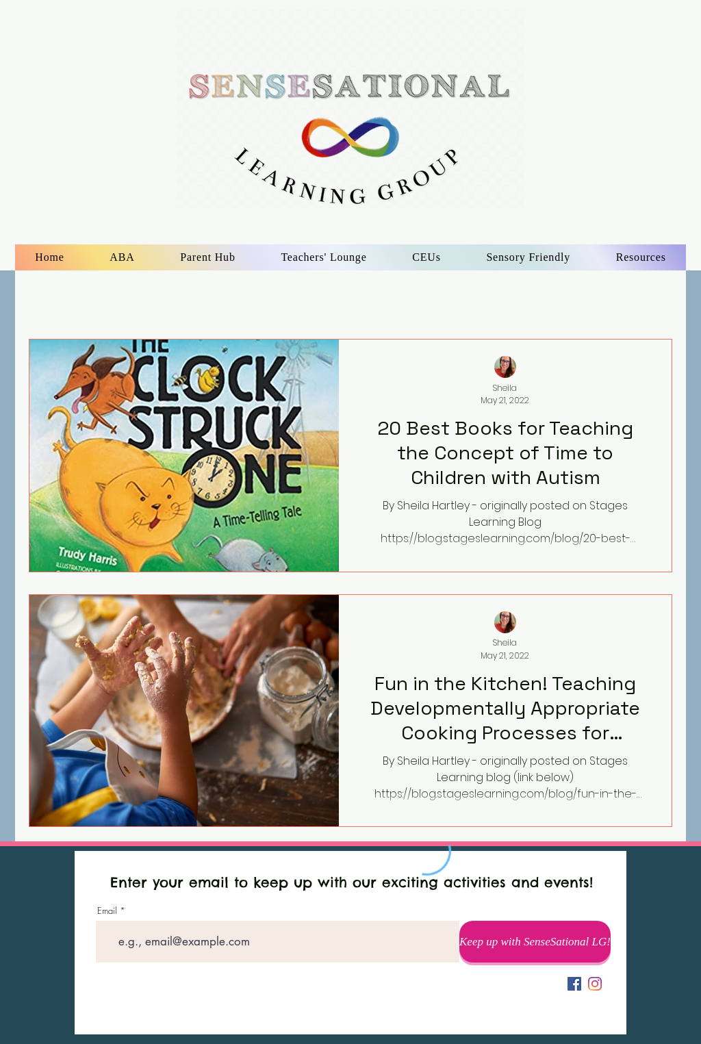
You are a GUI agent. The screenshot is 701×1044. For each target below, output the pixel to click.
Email (107, 910)
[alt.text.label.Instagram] (595, 984)
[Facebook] (574, 984)
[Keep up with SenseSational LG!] (535, 942)
